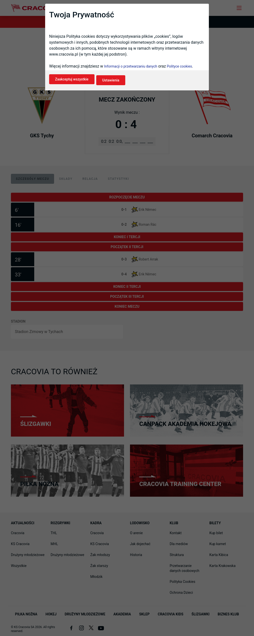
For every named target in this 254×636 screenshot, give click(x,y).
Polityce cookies (179, 71)
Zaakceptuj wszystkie (72, 84)
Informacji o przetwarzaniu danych (130, 71)
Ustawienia (116, 84)
